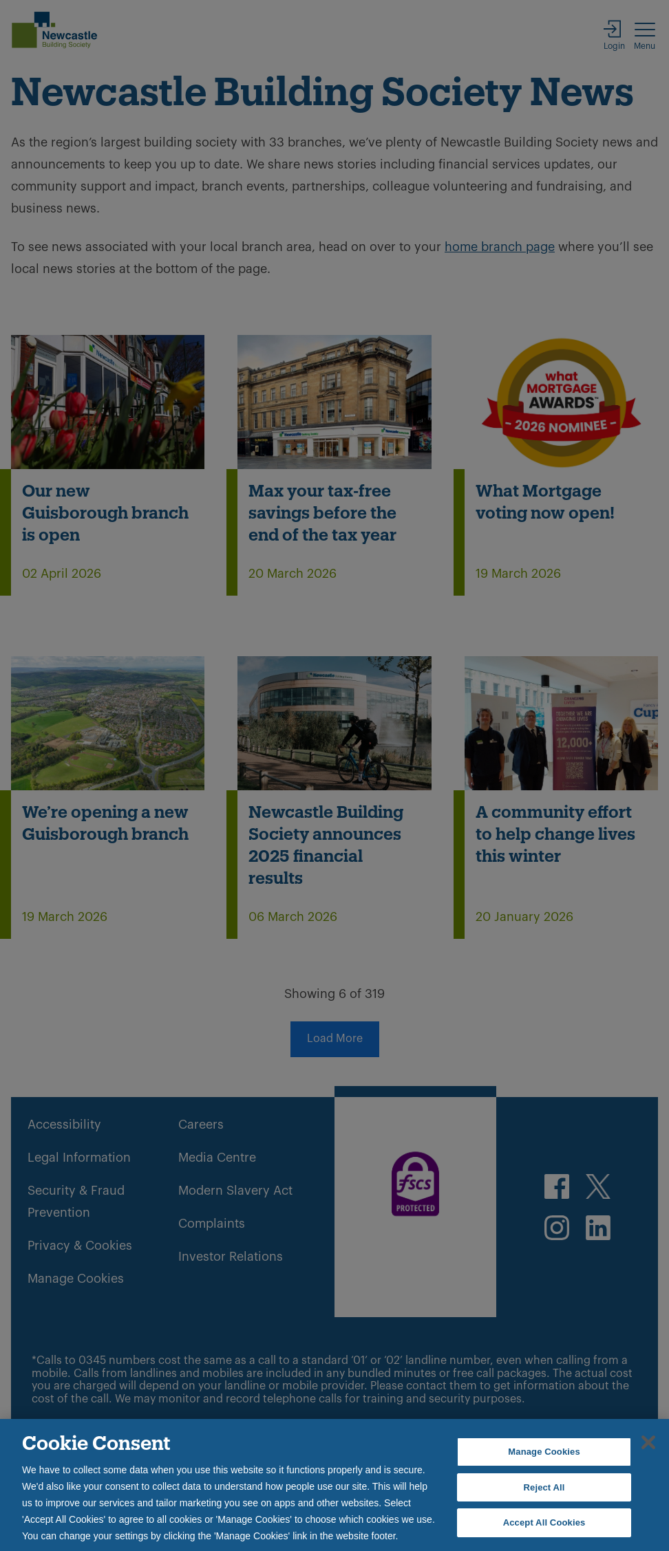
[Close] (648, 1442)
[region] (334, 1485)
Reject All (544, 1487)
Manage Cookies (544, 1451)
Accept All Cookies (544, 1522)
